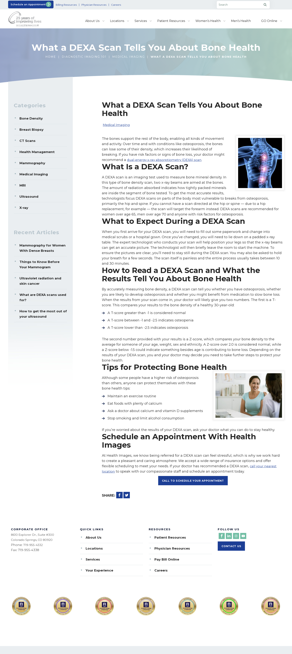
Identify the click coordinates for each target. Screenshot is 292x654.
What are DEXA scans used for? (42, 297)
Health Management (37, 152)
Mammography (32, 163)
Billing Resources (76, 5)
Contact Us (232, 548)
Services (141, 21)
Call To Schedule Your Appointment (193, 481)
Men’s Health (241, 21)
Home (50, 56)
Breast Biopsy (31, 129)
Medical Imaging (128, 56)
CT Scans (27, 141)
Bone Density (31, 118)
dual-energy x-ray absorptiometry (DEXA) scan (166, 160)
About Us (92, 21)
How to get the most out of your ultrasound (43, 313)
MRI (22, 185)
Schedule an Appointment (29, 4)
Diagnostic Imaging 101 (84, 56)
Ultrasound (28, 196)
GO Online (269, 21)
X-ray (23, 208)
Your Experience (99, 571)
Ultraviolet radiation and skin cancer (40, 280)
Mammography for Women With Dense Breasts (42, 248)
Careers (135, 5)
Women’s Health (208, 21)
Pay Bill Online (166, 560)
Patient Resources (171, 21)
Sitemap (76, 652)
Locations (117, 21)
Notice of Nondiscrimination (139, 652)
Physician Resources (108, 5)
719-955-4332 (33, 545)
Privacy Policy (101, 652)
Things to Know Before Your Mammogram (39, 264)
